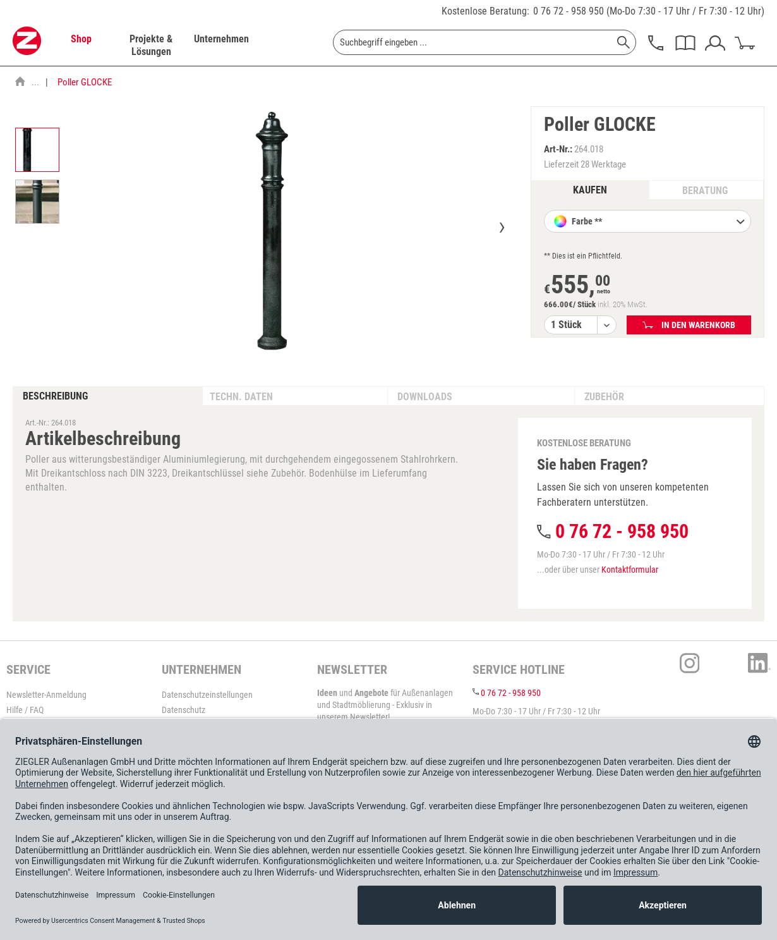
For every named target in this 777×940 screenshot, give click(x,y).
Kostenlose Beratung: (485, 11)
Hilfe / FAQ (25, 710)
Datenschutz (183, 710)
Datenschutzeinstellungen (207, 695)
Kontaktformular (629, 570)
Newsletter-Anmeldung (46, 695)
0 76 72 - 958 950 (568, 11)
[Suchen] (623, 42)
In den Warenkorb (688, 325)
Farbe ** (657, 222)
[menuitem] (81, 45)
